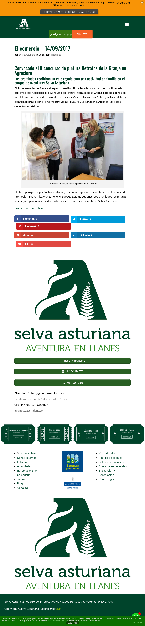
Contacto (23, 472)
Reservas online (27, 455)
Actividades (24, 450)
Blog (20, 468)
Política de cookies (110, 442)
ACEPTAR (72, 623)
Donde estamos (26, 442)
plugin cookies (137, 622)
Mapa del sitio (107, 438)
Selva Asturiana (27, 54)
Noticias (56, 54)
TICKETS (84, 35)
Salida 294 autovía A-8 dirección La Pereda (41, 383)
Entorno (22, 446)
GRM (58, 593)
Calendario (24, 459)
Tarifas (21, 463)
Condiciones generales (113, 450)
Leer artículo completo (28, 208)
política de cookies (56, 620)
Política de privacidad (112, 446)
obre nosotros (27, 438)
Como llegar (106, 463)
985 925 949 (58, 35)
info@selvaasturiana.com (29, 395)
